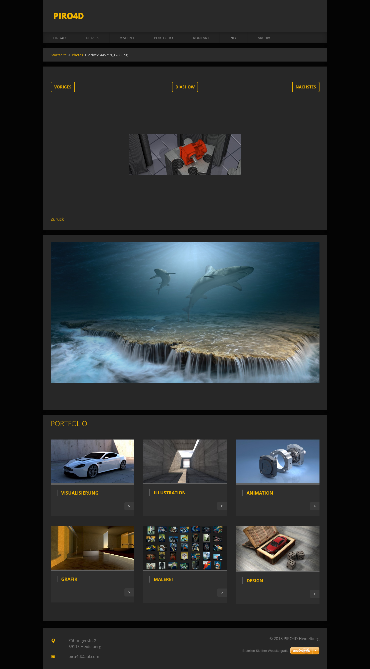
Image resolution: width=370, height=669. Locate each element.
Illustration (170, 493)
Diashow (185, 87)
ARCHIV (264, 37)
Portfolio (163, 37)
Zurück (57, 219)
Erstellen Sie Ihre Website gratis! (265, 651)
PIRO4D (59, 37)
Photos (77, 55)
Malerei (163, 579)
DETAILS (92, 37)
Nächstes (306, 87)
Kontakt (201, 37)
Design (255, 581)
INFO (233, 37)
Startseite (59, 55)
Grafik (69, 579)
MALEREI (126, 37)
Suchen (314, 14)
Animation (260, 493)
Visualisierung (80, 493)
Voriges (62, 87)
